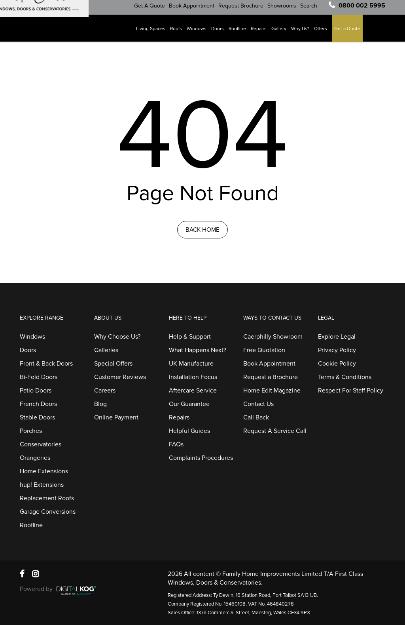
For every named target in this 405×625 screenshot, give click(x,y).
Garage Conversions (48, 512)
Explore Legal (337, 337)
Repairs (261, 32)
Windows (199, 32)
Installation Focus (193, 377)
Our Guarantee (189, 404)
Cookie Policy (337, 364)
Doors (220, 32)
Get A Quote (152, 9)
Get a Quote (350, 32)
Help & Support (190, 337)
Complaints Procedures (201, 458)
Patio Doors (35, 390)
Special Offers (113, 364)
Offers (323, 32)
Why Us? (303, 32)
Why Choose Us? (117, 337)
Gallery (281, 32)
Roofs (179, 32)
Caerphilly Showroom (273, 337)
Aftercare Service (193, 390)
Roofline (240, 32)
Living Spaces (153, 32)
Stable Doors (37, 417)
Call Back (256, 417)
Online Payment (116, 417)
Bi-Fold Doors (38, 377)
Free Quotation (264, 350)
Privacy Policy (337, 350)
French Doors (38, 404)
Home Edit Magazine (272, 390)
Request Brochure (243, 9)
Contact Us (258, 404)
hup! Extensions (42, 485)
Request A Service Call (275, 431)
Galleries (106, 350)
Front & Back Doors (46, 364)
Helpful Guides (189, 431)
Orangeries (35, 458)
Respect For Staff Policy (350, 390)
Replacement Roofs (47, 498)
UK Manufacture (191, 364)
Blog (100, 404)
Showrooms (284, 9)
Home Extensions (44, 471)
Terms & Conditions (344, 377)
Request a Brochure (270, 377)
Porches (31, 431)
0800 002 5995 (362, 9)
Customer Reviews (120, 377)
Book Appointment (194, 9)
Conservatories (40, 444)
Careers (104, 390)
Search (311, 9)
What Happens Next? (197, 350)
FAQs (176, 444)
